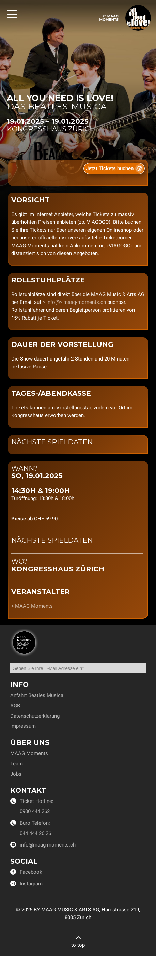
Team (16, 764)
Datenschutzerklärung (35, 716)
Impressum (23, 726)
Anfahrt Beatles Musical (37, 695)
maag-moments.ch (84, 302)
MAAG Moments (34, 606)
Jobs (15, 774)
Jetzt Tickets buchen (110, 168)
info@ (53, 302)
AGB (15, 706)
